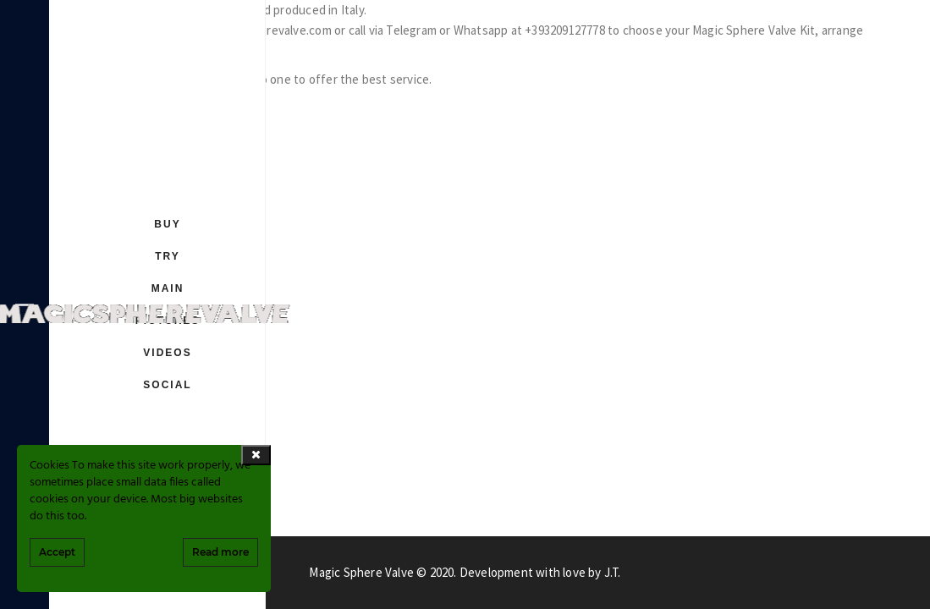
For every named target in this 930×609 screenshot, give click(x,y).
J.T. (612, 572)
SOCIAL (167, 385)
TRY (167, 256)
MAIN (167, 288)
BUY (167, 224)
